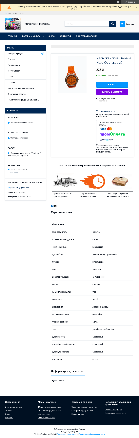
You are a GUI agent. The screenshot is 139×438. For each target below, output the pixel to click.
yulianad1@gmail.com (19, 187)
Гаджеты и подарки (113, 409)
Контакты (65, 36)
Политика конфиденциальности (92, 434)
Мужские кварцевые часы (49, 407)
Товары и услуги (31, 36)
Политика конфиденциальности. (23, 100)
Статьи (11, 59)
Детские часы (44, 414)
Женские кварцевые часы (49, 410)
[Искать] (112, 24)
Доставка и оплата (86, 36)
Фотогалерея (14, 71)
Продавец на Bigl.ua (69, 432)
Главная (12, 36)
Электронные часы (46, 418)
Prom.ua (82, 429)
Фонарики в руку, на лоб (82, 410)
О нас (51, 36)
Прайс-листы (14, 65)
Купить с (112, 92)
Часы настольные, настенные (84, 407)
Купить (112, 84)
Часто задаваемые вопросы (21, 88)
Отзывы (11, 82)
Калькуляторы (77, 414)
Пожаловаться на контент (67, 434)
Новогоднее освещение (115, 413)
